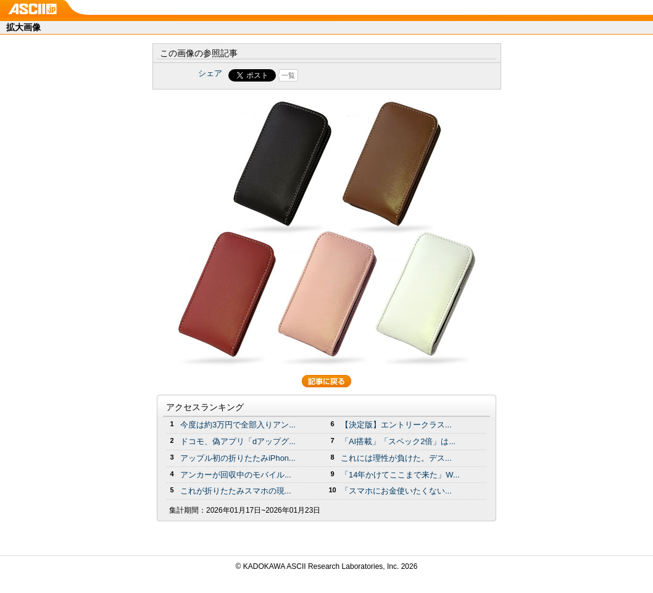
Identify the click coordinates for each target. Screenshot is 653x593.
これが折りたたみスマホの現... (235, 490)
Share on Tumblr (372, 75)
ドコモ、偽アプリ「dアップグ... (238, 441)
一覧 (288, 75)
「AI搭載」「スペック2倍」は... (398, 441)
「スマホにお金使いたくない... (396, 490)
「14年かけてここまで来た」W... (400, 474)
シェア (210, 73)
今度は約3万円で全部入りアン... (238, 424)
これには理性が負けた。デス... (396, 458)
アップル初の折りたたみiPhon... (238, 458)
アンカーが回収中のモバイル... (235, 474)
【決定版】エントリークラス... (396, 424)
